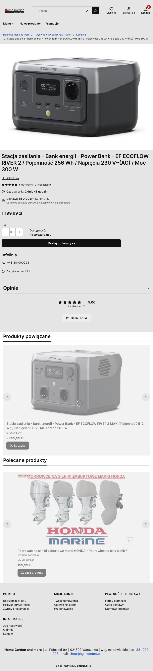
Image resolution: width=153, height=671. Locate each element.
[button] (95, 10)
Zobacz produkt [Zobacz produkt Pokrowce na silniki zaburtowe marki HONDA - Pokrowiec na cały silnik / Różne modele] (32, 572)
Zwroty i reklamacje (16, 608)
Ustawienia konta (65, 604)
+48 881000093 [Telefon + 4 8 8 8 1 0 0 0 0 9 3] (18, 262)
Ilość (5, 225)
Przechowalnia (63, 608)
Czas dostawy (114, 604)
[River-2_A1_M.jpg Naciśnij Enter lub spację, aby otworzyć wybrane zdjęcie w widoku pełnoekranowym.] (76, 97)
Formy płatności (115, 600)
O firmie (8, 629)
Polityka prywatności (16, 604)
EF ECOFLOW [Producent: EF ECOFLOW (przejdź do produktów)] (10, 178)
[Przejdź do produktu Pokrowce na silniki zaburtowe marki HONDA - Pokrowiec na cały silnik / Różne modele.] (76, 509)
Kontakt (8, 633)
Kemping (81, 34)
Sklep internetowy (72, 665)
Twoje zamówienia (66, 600)
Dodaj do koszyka (61, 243)
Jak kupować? (12, 625)
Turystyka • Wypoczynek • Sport (52, 34)
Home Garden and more (16, 34)
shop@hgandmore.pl (85, 654)
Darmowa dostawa (117, 608)
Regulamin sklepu (14, 600)
